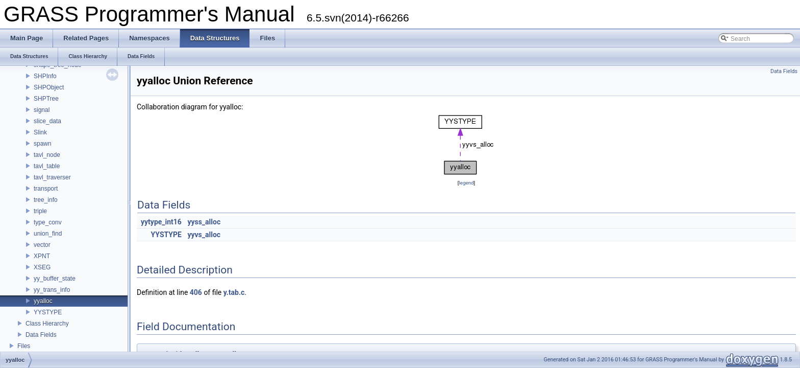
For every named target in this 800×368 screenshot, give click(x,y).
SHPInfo (45, 76)
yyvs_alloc (203, 235)
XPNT (42, 256)
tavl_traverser (52, 177)
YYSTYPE (48, 312)
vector (42, 244)
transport (46, 188)
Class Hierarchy (47, 323)
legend (466, 183)
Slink (40, 132)
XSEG (42, 267)
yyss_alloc (203, 222)
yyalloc (43, 301)
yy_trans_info (52, 289)
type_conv (48, 222)
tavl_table (47, 166)
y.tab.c (234, 292)
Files (23, 346)
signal (41, 109)
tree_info (46, 199)
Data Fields (41, 334)
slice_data (47, 121)
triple (40, 211)
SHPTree (46, 98)
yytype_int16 (161, 222)
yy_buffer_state (55, 278)
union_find (48, 233)
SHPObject (49, 87)
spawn (43, 143)
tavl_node (47, 154)
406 (196, 292)
